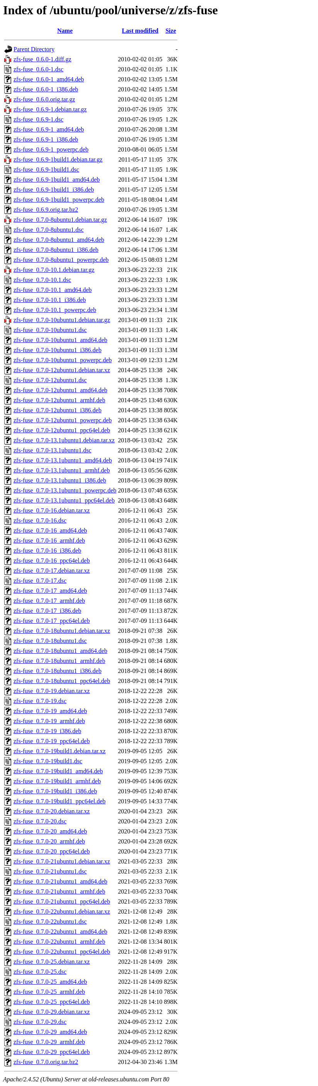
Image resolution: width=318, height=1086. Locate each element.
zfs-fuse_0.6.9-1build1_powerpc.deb (59, 199)
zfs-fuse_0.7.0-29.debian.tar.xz (52, 1011)
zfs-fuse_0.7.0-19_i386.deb (47, 731)
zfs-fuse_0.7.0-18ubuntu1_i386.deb (57, 671)
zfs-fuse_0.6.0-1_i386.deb (46, 89)
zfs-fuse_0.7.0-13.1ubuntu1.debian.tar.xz (64, 440)
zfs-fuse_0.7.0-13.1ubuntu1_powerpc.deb (65, 490)
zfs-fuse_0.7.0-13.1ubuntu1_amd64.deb (63, 460)
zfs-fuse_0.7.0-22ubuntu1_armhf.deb (59, 941)
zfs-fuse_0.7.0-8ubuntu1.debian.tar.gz (60, 219)
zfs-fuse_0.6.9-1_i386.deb (46, 139)
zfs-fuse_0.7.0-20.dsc (40, 821)
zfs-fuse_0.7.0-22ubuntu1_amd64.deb (60, 931)
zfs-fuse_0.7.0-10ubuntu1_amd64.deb (60, 340)
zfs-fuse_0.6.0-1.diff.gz (42, 59)
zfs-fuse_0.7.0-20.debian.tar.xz (52, 811)
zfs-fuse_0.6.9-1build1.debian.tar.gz (58, 159)
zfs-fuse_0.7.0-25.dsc (40, 971)
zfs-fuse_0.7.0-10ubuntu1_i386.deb (57, 350)
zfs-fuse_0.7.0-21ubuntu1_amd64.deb (60, 881)
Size (171, 30)
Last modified (140, 30)
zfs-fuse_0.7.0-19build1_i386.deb (55, 791)
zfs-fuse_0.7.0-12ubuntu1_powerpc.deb (63, 420)
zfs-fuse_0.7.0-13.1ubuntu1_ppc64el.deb (64, 500)
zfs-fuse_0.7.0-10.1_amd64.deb (53, 290)
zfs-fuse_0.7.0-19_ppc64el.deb (52, 741)
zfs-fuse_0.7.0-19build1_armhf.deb (57, 781)
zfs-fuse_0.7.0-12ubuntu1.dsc (50, 380)
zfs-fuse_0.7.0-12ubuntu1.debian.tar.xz (62, 370)
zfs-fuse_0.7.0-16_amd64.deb (50, 530)
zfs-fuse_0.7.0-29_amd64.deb (50, 1032)
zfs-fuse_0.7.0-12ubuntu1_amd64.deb (60, 390)
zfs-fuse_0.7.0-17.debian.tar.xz (52, 570)
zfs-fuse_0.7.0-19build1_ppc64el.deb (60, 801)
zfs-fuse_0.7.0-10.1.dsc (42, 280)
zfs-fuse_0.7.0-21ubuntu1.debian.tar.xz (62, 861)
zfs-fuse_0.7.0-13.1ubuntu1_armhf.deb (62, 470)
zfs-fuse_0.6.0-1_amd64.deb (49, 79)
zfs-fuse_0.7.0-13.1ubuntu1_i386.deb (60, 480)
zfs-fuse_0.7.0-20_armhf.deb (49, 841)
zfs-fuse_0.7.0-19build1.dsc (48, 761)
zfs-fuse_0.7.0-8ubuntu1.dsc (49, 229)
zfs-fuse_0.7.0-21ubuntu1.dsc (50, 871)
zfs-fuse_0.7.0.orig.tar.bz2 (46, 1062)
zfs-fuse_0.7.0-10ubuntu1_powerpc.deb (63, 360)
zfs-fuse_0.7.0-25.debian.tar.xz (52, 961)
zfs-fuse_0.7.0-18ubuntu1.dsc (50, 640)
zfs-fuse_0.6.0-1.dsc (38, 69)
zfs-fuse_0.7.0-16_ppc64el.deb (52, 560)
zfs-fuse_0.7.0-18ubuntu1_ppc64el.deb (62, 681)
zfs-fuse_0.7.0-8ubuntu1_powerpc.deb (61, 259)
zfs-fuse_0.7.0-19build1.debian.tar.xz (60, 751)
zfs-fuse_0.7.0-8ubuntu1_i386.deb (56, 249)
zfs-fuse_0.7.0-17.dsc (40, 580)
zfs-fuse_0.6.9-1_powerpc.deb (51, 149)
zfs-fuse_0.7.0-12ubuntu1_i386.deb (57, 410)
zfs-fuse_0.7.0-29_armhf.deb (49, 1042)
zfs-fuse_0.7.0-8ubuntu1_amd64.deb (59, 239)
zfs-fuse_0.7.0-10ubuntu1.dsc (50, 330)
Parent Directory (34, 49)
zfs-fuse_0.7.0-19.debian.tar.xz (52, 691)
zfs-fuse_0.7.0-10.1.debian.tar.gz (54, 269)
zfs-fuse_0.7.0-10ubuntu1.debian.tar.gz (62, 320)
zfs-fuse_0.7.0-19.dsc (40, 701)
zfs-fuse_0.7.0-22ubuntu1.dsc (50, 921)
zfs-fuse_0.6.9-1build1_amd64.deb (57, 179)
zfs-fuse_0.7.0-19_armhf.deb (49, 721)
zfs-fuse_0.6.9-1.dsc (38, 119)
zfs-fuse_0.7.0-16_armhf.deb (49, 540)
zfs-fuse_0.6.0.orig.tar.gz (44, 99)
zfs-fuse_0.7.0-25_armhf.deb (49, 991)
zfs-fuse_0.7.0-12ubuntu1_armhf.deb (59, 400)
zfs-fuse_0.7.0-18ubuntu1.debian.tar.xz (62, 630)
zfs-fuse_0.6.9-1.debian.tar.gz (50, 109)
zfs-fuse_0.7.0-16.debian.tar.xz (52, 510)
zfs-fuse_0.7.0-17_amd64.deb (50, 590)
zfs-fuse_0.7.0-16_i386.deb (47, 550)
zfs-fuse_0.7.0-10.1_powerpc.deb (55, 310)
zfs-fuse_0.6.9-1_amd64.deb (49, 129)
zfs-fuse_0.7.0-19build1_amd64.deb (58, 771)
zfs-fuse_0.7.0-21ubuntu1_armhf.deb (59, 891)
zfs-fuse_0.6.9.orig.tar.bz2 (46, 209)
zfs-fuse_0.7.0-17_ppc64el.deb (52, 620)
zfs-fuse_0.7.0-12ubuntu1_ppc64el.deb (62, 430)
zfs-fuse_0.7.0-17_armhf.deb (49, 600)
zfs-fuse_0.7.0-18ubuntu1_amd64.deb (60, 651)
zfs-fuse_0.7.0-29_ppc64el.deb (52, 1052)
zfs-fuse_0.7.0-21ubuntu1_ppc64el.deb (62, 901)
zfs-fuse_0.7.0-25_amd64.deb (50, 981)
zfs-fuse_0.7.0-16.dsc (40, 520)
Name (65, 30)
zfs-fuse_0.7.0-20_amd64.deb (50, 831)
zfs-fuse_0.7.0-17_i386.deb (47, 610)
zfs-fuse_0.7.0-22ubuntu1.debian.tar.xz (62, 911)
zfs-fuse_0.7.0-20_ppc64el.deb (52, 851)
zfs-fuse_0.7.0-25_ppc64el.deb (52, 1001)
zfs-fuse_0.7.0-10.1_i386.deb (50, 300)
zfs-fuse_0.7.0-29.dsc (40, 1022)
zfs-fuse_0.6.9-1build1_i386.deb (54, 189)
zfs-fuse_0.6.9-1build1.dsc (46, 169)
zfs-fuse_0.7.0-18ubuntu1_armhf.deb (59, 661)
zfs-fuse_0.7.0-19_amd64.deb (50, 711)
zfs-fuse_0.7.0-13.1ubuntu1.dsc (52, 450)
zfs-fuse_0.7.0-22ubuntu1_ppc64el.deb (62, 951)
